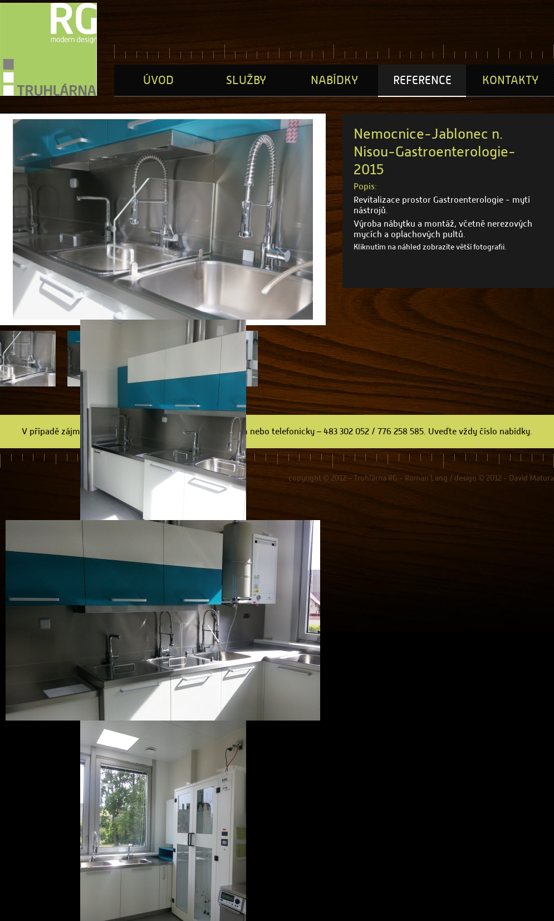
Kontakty (510, 80)
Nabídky (334, 80)
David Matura (531, 478)
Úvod (158, 80)
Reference (422, 80)
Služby (246, 80)
